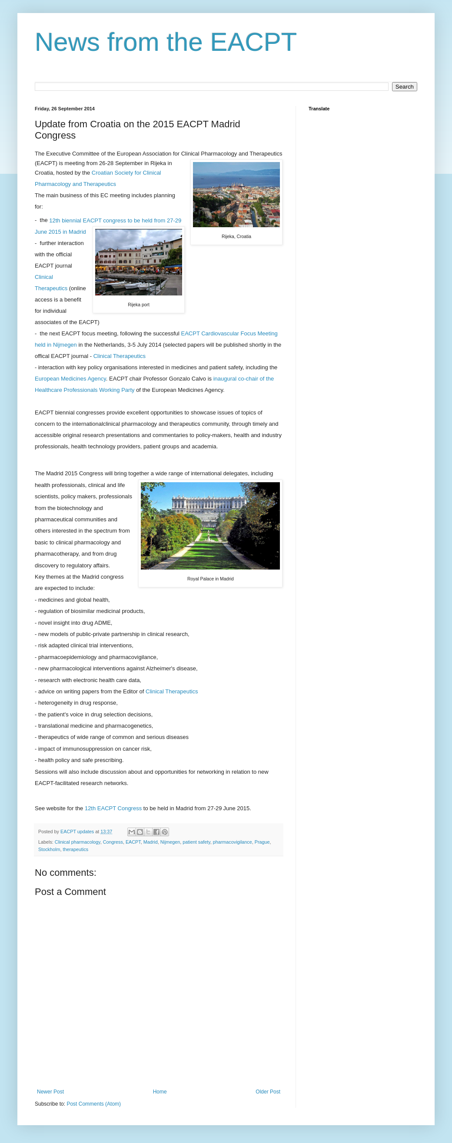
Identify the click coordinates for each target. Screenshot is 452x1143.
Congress (113, 842)
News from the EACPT (166, 41)
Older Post (268, 1092)
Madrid (150, 842)
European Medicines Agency (70, 378)
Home (160, 1092)
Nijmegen (170, 842)
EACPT (133, 842)
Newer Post (50, 1092)
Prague (262, 842)
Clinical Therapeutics (119, 356)
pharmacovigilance (232, 842)
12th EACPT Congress (113, 808)
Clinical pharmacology (77, 842)
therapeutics (75, 849)
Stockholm (49, 849)
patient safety (196, 842)
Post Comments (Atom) (93, 1104)
